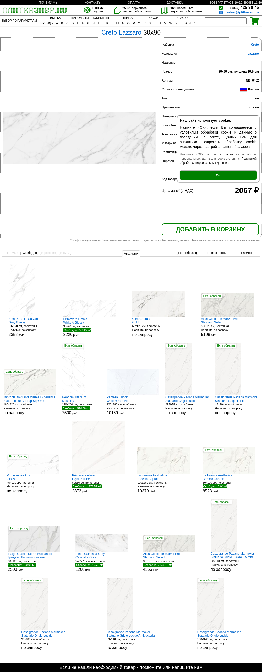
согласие (226, 154)
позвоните (150, 667)
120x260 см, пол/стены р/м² (163, 483)
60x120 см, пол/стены (158, 327)
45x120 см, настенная (33, 483)
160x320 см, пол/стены (30, 405)
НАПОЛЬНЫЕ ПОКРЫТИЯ (90, 18)
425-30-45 (244, 7)
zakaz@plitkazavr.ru (243, 12)
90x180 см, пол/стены (43, 640)
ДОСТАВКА (175, 2)
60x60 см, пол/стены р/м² (98, 483)
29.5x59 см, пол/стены (187, 405)
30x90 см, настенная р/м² (89, 327)
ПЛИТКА (55, 18)
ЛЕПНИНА (125, 18)
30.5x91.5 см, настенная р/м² (169, 562)
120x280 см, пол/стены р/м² (81, 405)
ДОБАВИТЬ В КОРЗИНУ (210, 229)
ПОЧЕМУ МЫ (48, 2)
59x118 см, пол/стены (232, 562)
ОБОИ (153, 18)
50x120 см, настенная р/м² (227, 327)
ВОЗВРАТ (216, 2)
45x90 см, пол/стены (236, 405)
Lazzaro (253, 53)
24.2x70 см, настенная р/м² (101, 562)
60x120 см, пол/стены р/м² (28, 327)
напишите (182, 667)
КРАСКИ (183, 18)
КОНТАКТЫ (93, 2)
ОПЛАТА (134, 2)
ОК (218, 175)
